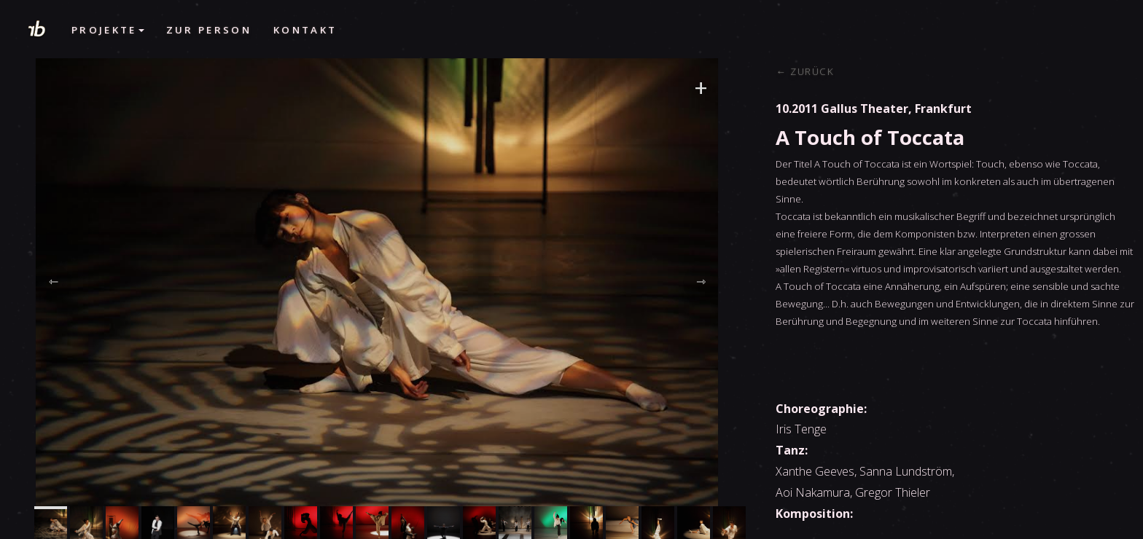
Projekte (107, 29)
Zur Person (208, 29)
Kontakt (305, 29)
